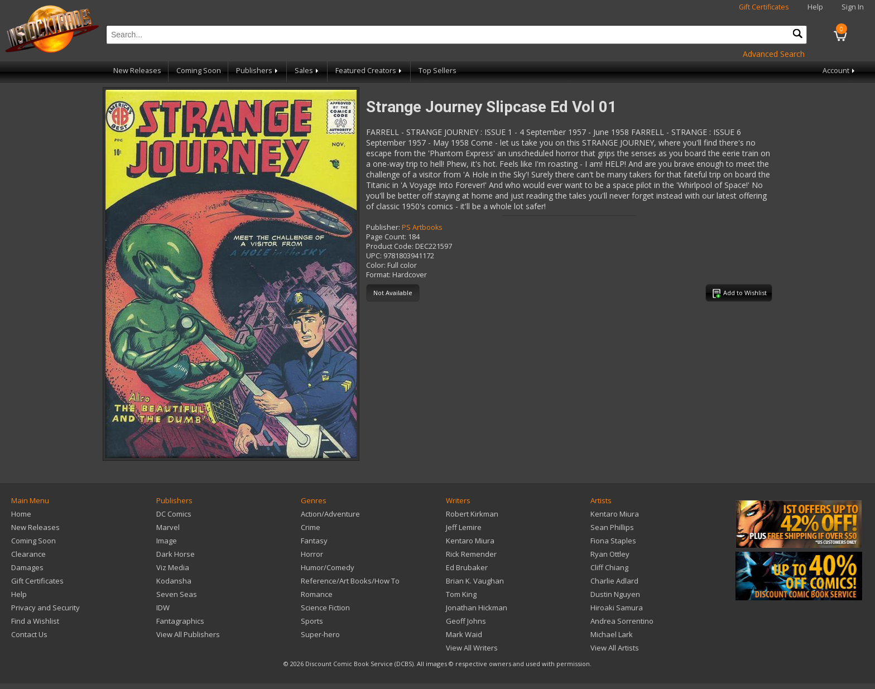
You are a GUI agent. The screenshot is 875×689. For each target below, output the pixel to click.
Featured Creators (369, 70)
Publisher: (383, 227)
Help (815, 7)
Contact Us (29, 634)
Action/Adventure (330, 514)
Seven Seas (176, 594)
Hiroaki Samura (616, 608)
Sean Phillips (612, 527)
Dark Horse (175, 554)
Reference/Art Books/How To (350, 581)
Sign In (853, 7)
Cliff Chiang (609, 567)
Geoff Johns (466, 621)
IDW (163, 608)
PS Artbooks (422, 227)
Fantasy (314, 541)
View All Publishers (188, 634)
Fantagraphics (180, 621)
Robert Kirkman (472, 514)
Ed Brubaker (467, 567)
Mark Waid (464, 634)
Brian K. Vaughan (475, 581)
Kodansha (173, 581)
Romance (317, 594)
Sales (307, 70)
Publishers (258, 70)
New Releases (137, 70)
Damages (27, 567)
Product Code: (390, 246)
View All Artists (614, 648)
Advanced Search (774, 54)
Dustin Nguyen (615, 594)
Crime (310, 527)
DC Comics (173, 514)
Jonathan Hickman (476, 608)
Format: (378, 275)
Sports (312, 621)
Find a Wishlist (35, 621)
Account (840, 70)
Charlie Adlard (614, 581)
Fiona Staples (613, 541)
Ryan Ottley (609, 554)
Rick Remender (471, 554)
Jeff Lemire (464, 527)
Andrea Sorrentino (621, 621)
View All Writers (472, 648)
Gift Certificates (764, 7)
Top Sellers (437, 70)
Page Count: (386, 237)
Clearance (28, 554)
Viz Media (172, 567)
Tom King (461, 594)
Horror (312, 554)
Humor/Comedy (327, 567)
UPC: (374, 256)
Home (21, 514)
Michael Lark (611, 634)
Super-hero (320, 634)
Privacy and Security (45, 608)
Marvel (168, 527)
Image (166, 541)
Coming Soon (198, 70)
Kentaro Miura (470, 541)
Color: (376, 265)
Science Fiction (325, 608)
